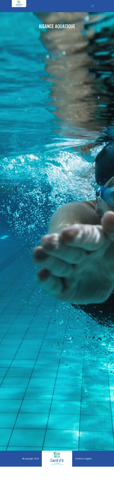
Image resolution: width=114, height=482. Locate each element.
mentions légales (83, 458)
